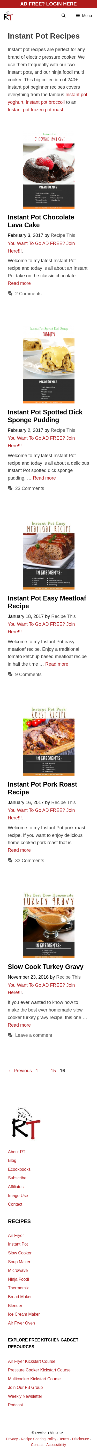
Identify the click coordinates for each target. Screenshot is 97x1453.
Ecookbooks (19, 1169)
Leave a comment (33, 1035)
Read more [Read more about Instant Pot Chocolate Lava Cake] (19, 283)
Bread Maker (20, 1297)
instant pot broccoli (45, 102)
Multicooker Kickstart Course (34, 1379)
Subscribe (17, 1178)
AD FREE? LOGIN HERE (48, 4)
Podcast (15, 1405)
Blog (12, 1160)
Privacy (12, 1439)
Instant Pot (18, 1244)
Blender (15, 1305)
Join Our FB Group (25, 1387)
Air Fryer (16, 1235)
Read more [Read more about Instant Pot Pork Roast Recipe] (19, 850)
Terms (64, 1439)
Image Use (18, 1195)
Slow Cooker (20, 1253)
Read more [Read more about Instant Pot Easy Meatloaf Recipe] (56, 664)
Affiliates (16, 1187)
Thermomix (18, 1288)
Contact (15, 1204)
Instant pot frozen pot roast (35, 109)
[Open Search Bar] (63, 15)
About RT (16, 1152)
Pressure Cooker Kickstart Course (39, 1370)
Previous (20, 1070)
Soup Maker (19, 1262)
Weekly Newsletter (25, 1396)
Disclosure (80, 1439)
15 (53, 1070)
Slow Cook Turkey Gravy (46, 966)
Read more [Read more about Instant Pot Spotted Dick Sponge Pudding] (44, 478)
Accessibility (56, 1445)
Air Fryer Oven (21, 1323)
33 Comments (29, 860)
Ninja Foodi (18, 1279)
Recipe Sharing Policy (38, 1439)
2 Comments (28, 293)
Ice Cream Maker (24, 1314)
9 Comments (28, 674)
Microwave (18, 1270)
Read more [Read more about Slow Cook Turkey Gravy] (19, 1025)
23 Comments (29, 488)
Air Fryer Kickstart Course (31, 1361)
